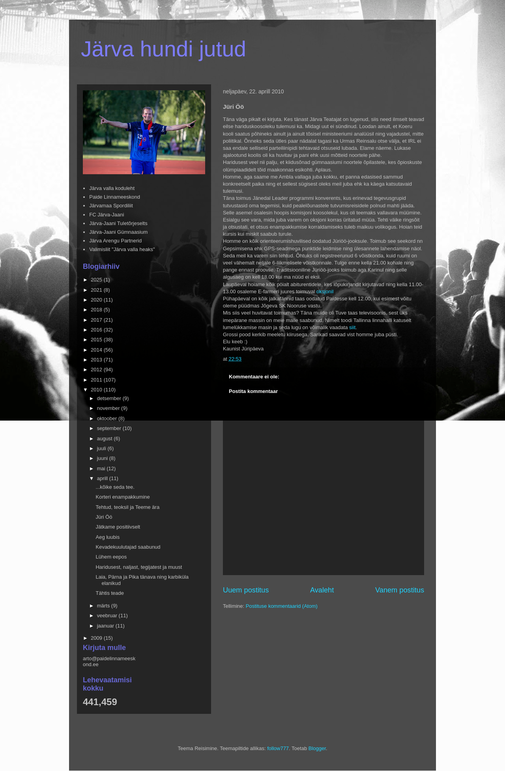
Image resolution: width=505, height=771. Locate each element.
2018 (97, 310)
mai (102, 468)
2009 (97, 638)
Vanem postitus (399, 590)
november (109, 408)
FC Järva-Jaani (106, 215)
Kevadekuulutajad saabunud (127, 547)
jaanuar (106, 626)
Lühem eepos (111, 557)
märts (104, 606)
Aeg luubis (107, 537)
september (110, 428)
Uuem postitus (246, 590)
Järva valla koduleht (112, 188)
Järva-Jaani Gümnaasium (118, 232)
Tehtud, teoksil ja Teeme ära (127, 507)
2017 (97, 320)
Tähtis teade (109, 593)
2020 (97, 300)
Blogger (317, 748)
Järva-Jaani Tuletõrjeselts (118, 223)
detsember (110, 398)
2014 (97, 350)
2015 (97, 340)
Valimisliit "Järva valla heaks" (122, 249)
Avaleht (322, 590)
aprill (103, 478)
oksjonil (324, 291)
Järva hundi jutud (163, 49)
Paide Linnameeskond (114, 197)
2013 (97, 360)
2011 (97, 380)
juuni (103, 458)
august (105, 438)
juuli (102, 448)
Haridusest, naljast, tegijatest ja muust (138, 567)
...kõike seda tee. (114, 487)
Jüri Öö (103, 517)
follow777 (278, 748)
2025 (97, 280)
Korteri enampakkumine (122, 497)
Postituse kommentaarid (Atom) (282, 606)
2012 (97, 369)
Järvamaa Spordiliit (111, 206)
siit (352, 327)
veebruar (108, 615)
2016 (97, 330)
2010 (97, 390)
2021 (97, 290)
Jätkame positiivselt (117, 527)
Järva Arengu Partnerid (115, 241)
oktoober (107, 418)
